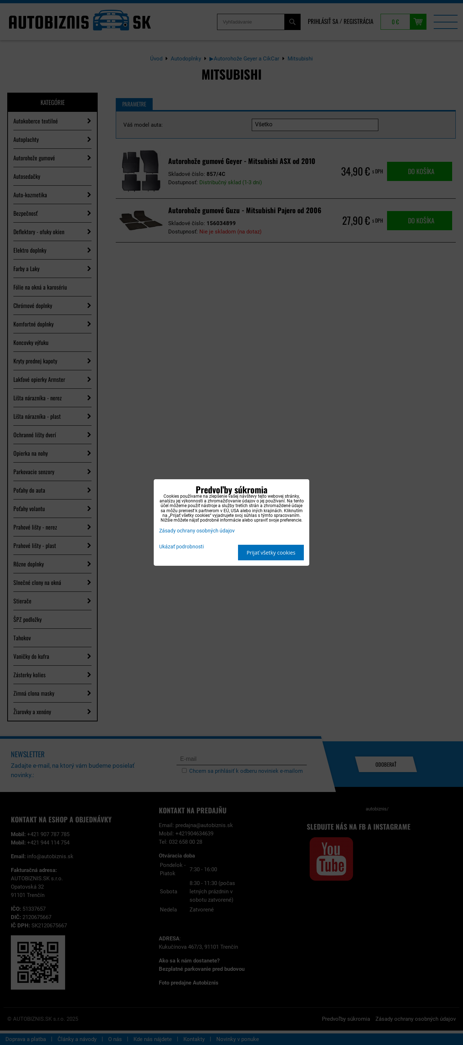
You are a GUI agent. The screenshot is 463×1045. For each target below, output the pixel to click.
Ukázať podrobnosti (181, 547)
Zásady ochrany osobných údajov (197, 531)
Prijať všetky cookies (271, 552)
